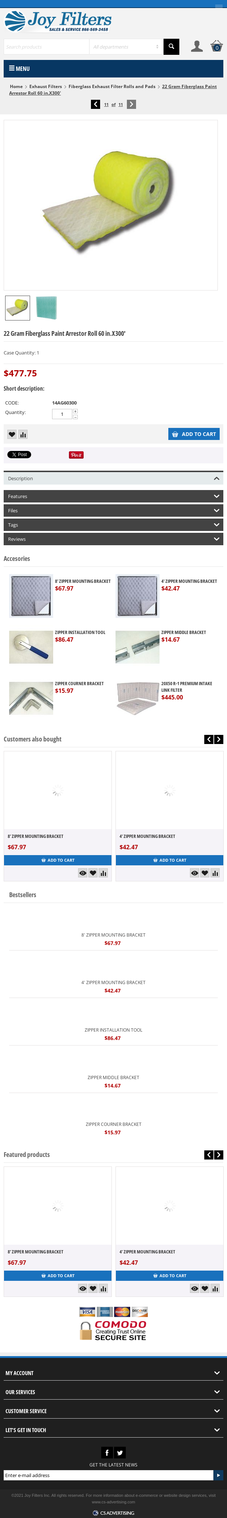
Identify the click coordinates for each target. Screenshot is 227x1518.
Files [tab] (114, 510)
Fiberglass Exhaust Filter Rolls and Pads (112, 86)
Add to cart (194, 433)
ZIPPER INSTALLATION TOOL (80, 632)
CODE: (12, 402)
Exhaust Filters (45, 86)
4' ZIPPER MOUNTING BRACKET (189, 581)
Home (16, 86)
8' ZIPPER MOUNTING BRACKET (83, 581)
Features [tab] (114, 496)
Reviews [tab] (114, 538)
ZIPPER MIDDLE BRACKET (183, 632)
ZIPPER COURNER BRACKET (79, 683)
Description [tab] (114, 478)
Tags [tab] (114, 524)
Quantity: (15, 412)
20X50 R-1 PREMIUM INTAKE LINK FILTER (186, 686)
